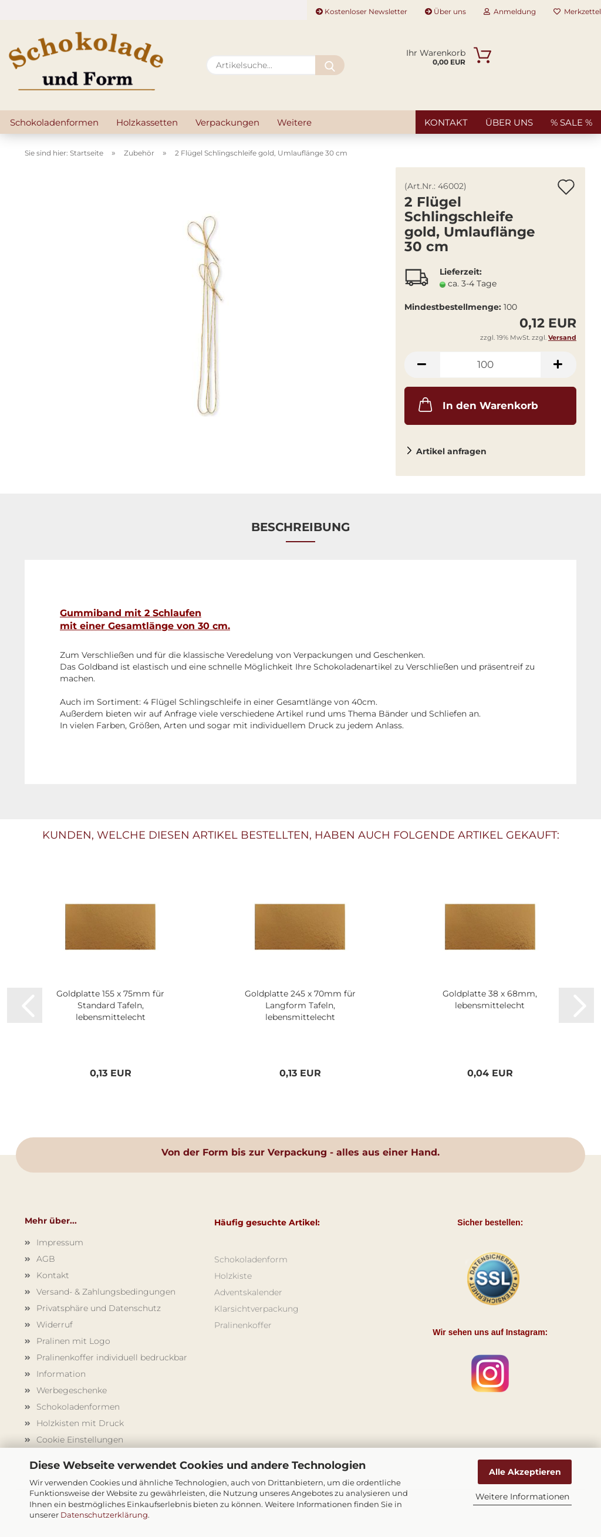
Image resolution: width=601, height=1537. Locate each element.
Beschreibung (300, 527)
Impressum (59, 1242)
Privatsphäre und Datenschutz (98, 1308)
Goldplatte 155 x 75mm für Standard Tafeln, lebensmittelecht (110, 1005)
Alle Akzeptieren (525, 1472)
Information (61, 1374)
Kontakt (446, 122)
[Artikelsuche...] (330, 65)
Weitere (294, 122)
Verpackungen (227, 122)
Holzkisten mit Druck (80, 1423)
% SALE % (571, 122)
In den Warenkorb (477, 404)
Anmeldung (510, 11)
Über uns (445, 11)
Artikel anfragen (451, 451)
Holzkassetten (147, 122)
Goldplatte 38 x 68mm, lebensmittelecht (490, 999)
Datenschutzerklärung (104, 1514)
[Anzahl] (490, 365)
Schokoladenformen (54, 122)
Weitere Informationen (522, 1496)
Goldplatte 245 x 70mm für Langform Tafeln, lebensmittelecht (300, 1005)
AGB (45, 1259)
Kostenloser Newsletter (361, 11)
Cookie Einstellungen (79, 1439)
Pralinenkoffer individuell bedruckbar (111, 1357)
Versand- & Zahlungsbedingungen (105, 1291)
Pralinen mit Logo (73, 1341)
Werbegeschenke (71, 1390)
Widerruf (54, 1324)
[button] (422, 365)
